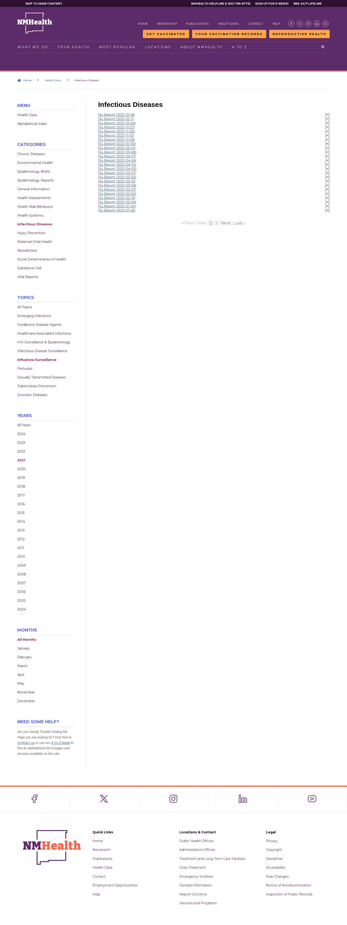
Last (238, 223)
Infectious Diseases (34, 224)
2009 (21, 565)
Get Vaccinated (166, 34)
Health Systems (30, 215)
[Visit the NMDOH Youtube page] (325, 23)
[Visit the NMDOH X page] (300, 23)
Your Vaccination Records (229, 34)
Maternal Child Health (34, 242)
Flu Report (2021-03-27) (117, 173)
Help (276, 23)
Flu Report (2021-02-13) (116, 198)
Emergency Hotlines (196, 876)
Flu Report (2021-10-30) (117, 144)
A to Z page (60, 743)
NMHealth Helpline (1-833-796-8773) (220, 3)
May (20, 683)
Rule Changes (277, 876)
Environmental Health (35, 163)
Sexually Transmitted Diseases (41, 377)
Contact (255, 23)
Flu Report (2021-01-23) (116, 210)
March (22, 666)
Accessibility (275, 867)
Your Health (73, 47)
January (23, 648)
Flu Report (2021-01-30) (117, 206)
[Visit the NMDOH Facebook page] (291, 23)
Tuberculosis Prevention (36, 386)
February (24, 657)
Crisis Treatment (192, 867)
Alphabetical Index (32, 124)
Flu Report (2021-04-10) (117, 165)
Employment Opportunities (115, 885)
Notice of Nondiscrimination (288, 885)
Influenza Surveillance (37, 360)
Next (226, 223)
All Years (23, 425)
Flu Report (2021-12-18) (116, 115)
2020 (21, 469)
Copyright (274, 850)
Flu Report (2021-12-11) (116, 119)
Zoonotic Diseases (32, 395)
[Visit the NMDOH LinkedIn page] (317, 23)
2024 (21, 434)
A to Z (239, 47)
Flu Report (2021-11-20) (116, 131)
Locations (158, 47)
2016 (21, 504)
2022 (21, 451)
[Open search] (323, 47)
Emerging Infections (34, 316)
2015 (20, 513)
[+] (327, 115)
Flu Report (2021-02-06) (117, 202)
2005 (21, 601)
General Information (33, 189)
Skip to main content (43, 3)
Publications (197, 23)
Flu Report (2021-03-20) (117, 177)
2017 (21, 495)
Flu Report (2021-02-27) (117, 189)
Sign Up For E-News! (272, 3)
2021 (21, 460)
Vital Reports (27, 277)
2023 (21, 443)
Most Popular (117, 47)
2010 (21, 557)
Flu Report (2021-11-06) (116, 140)
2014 (21, 522)
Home (143, 23)
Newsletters (27, 250)
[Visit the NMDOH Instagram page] (308, 23)
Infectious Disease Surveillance (42, 351)
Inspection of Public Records (289, 894)
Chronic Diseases (31, 154)
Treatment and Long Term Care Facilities (212, 859)
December (26, 701)
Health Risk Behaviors (35, 207)
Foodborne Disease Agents (39, 325)
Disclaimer (274, 859)
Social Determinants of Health (41, 259)
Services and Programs (198, 903)
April (20, 675)
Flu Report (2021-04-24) (117, 160)
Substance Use (29, 268)
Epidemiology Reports (35, 180)
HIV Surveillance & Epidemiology (43, 342)
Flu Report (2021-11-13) (116, 135)
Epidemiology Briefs (33, 171)
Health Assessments (34, 198)
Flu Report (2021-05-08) (117, 152)
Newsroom (167, 23)
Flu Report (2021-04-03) (117, 169)
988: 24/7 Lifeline (307, 3)
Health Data (228, 23)
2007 (21, 583)
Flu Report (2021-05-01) (117, 148)
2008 (21, 574)
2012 (21, 539)
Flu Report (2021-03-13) (116, 181)
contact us (26, 743)
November (26, 692)
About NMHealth (201, 47)
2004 (21, 609)
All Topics (24, 307)
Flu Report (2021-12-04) (117, 123)
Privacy (272, 841)
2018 (21, 486)
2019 (21, 478)
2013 (21, 530)
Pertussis (24, 368)
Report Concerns (193, 894)
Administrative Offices (197, 850)
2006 (21, 592)
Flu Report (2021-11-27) (116, 127)
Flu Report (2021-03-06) (117, 185)
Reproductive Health (299, 34)
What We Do (32, 47)
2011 (20, 548)
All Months (26, 640)
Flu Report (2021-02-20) (117, 194)
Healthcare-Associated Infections (44, 333)
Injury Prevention (31, 233)
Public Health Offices (196, 841)
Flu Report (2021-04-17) (117, 156)
